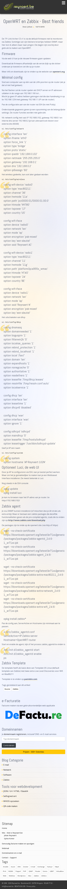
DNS (19, 867)
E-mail (6, 764)
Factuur (49, 867)
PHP (24, 871)
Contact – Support (9, 857)
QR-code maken (10, 806)
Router (7, 689)
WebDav (12, 876)
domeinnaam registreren (15, 734)
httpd (57, 867)
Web (4, 876)
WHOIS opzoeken (11, 801)
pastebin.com (30, 679)
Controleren (8, 745)
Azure (13, 867)
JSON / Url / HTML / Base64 (15, 791)
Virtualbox (60, 871)
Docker (25, 867)
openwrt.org (59, 71)
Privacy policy (31, 886)
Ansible (5, 867)
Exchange (41, 867)
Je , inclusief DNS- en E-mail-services (29, 734)
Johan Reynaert (10, 835)
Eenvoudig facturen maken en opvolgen (18, 843)
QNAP (31, 871)
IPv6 (4, 871)
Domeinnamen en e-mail (12, 853)
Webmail (5, 848)
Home (4, 828)
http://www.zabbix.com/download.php (26, 520)
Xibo (29, 876)
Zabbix (15, 689)
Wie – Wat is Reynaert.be (12, 833)
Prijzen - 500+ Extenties (33, 752)
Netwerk (7, 770)
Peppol (18, 871)
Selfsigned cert (10, 796)
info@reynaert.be (7, 886)
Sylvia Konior (9, 838)
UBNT (52, 871)
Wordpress (21, 876)
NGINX (10, 871)
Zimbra (43, 876)
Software (7, 775)
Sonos (45, 871)
